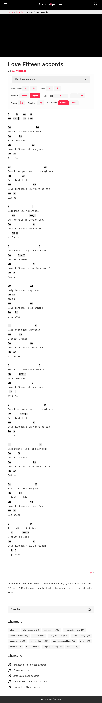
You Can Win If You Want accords (30, 681)
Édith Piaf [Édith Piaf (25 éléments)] (39, 635)
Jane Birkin (19, 70)
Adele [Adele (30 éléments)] (14, 630)
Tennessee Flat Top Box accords (29, 664)
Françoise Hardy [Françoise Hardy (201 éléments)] (59, 635)
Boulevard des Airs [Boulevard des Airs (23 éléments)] (74, 630)
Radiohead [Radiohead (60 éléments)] (32, 647)
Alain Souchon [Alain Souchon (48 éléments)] (52, 630)
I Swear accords (21, 670)
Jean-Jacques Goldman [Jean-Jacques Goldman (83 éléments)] (64, 641)
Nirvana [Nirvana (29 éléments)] (85, 641)
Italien (24, 96)
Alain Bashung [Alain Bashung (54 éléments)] (31, 630)
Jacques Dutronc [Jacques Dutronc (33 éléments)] (39, 641)
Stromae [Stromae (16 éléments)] (72, 647)
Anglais (35, 96)
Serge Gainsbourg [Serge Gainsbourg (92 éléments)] (53, 647)
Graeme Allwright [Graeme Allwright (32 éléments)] (81, 635)
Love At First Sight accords (26, 687)
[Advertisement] (51, 36)
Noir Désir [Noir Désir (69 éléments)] (15, 647)
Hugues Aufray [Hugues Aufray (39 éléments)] (18, 641)
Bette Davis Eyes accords (26, 676)
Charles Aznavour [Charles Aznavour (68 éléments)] (19, 635)
